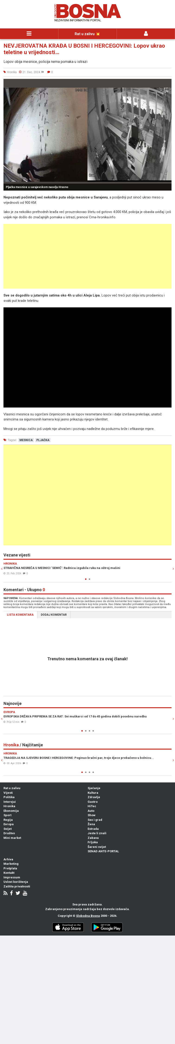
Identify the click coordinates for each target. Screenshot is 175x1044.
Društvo (9, 833)
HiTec (92, 806)
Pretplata (10, 868)
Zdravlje (94, 797)
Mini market (12, 838)
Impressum (11, 877)
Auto (91, 810)
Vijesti (8, 792)
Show (91, 815)
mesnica (26, 440)
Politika (9, 797)
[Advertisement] (87, 256)
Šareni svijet (97, 847)
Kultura (93, 792)
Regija (8, 820)
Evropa (8, 824)
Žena (91, 824)
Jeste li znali (97, 833)
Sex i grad (95, 820)
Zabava (93, 838)
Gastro (93, 801)
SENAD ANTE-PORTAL (103, 851)
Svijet (7, 829)
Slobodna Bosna (88, 915)
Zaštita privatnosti (16, 886)
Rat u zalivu (11, 788)
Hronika (9, 806)
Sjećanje (94, 788)
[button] (167, 83)
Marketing (11, 863)
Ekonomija (11, 810)
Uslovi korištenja (15, 881)
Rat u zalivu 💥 (87, 34)
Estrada (93, 829)
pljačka (42, 440)
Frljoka (93, 842)
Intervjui (9, 801)
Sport (7, 815)
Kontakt (8, 872)
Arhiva (8, 859)
